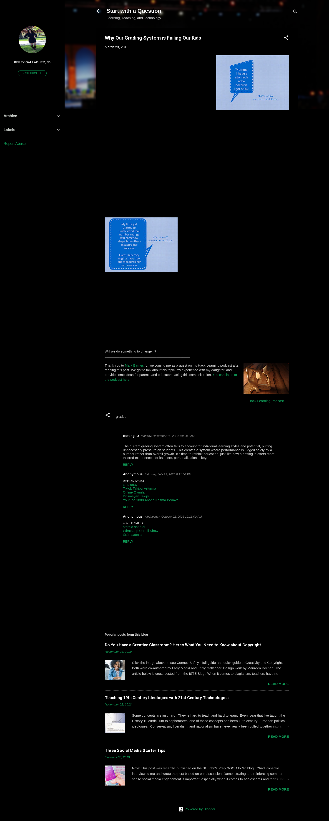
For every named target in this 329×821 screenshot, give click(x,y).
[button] (286, 38)
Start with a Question (134, 11)
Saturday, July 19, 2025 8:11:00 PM (167, 474)
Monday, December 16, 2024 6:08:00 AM (167, 436)
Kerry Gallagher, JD (32, 62)
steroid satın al (134, 527)
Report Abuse (15, 144)
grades (121, 416)
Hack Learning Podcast (266, 401)
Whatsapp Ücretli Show (140, 531)
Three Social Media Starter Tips (135, 750)
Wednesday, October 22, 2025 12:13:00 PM (173, 516)
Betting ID (131, 436)
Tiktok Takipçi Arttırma (139, 488)
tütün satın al (133, 534)
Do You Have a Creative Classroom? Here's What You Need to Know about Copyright (183, 644)
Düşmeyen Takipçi (137, 496)
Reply (128, 464)
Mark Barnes (134, 365)
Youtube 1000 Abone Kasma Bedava (151, 500)
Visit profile (32, 73)
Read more (278, 684)
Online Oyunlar (134, 492)
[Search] (295, 12)
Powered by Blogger (196, 809)
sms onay (130, 484)
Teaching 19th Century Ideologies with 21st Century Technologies (167, 697)
